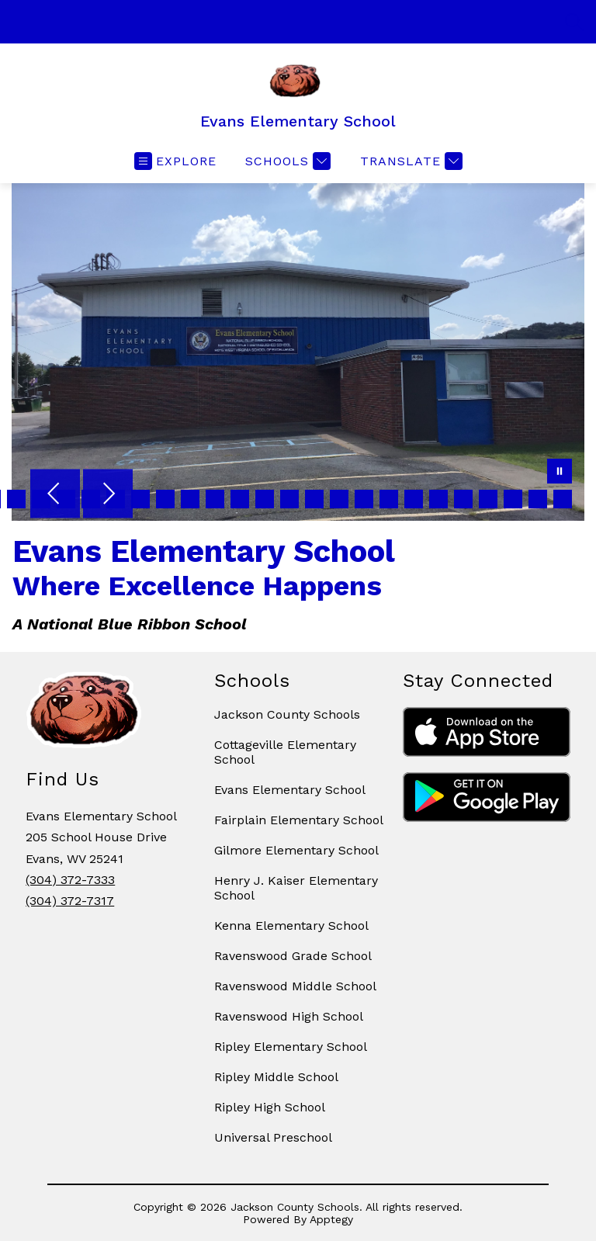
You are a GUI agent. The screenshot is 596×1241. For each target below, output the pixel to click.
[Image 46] (388, 499)
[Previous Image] (55, 495)
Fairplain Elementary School (298, 820)
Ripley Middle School (276, 1076)
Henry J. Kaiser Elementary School (296, 888)
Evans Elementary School (290, 789)
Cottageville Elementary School (285, 752)
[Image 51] (513, 499)
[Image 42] (289, 499)
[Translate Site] (409, 161)
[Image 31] (16, 499)
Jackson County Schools (287, 714)
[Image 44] (339, 499)
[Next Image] (108, 495)
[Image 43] (314, 499)
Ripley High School (269, 1107)
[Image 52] (537, 499)
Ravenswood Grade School (293, 955)
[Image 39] (215, 499)
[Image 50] (488, 499)
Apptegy (331, 1219)
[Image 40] (239, 499)
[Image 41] (264, 499)
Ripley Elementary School (290, 1046)
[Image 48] (438, 499)
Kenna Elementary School (291, 925)
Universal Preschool (273, 1137)
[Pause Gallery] (559, 473)
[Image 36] (140, 499)
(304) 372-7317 (70, 900)
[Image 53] (562, 499)
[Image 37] (165, 499)
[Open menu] (175, 161)
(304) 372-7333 (70, 879)
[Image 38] (190, 499)
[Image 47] (413, 499)
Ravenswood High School (288, 1016)
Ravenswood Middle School (295, 986)
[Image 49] (463, 499)
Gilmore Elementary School (296, 850)
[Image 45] (364, 499)
